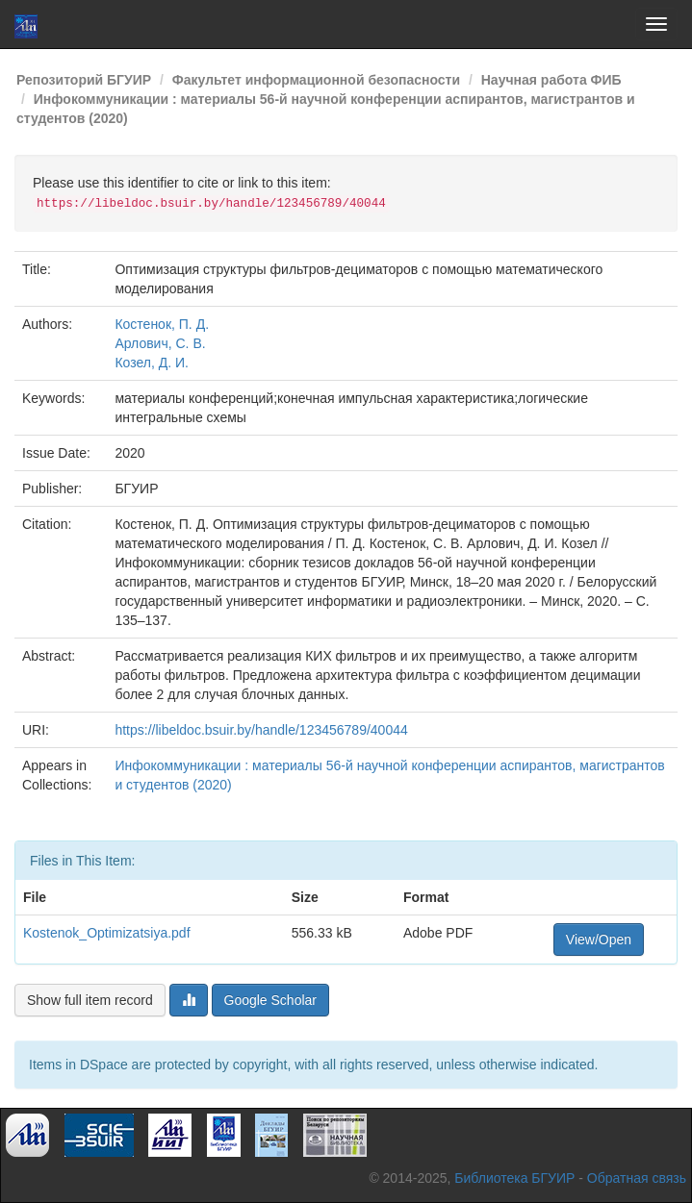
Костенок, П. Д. (162, 324)
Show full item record (90, 1000)
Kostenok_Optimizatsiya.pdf (107, 932)
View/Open (598, 939)
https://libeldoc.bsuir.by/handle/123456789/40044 (261, 730)
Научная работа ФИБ (551, 80)
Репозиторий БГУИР (83, 80)
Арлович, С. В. (160, 343)
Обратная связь (636, 1178)
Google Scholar (271, 1000)
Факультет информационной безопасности (316, 80)
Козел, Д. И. (152, 362)
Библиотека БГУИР (514, 1178)
